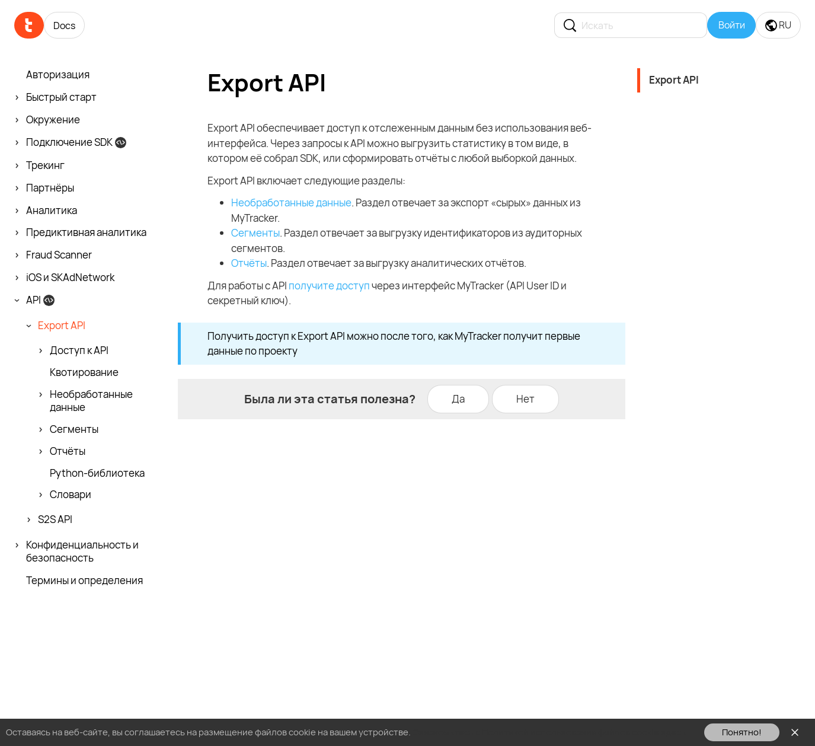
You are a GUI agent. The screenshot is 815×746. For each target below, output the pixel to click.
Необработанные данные (291, 202)
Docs (64, 25)
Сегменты (255, 233)
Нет (525, 399)
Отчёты (249, 263)
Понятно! (742, 732)
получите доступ (329, 285)
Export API (674, 80)
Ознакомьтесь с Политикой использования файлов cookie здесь (549, 732)
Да (458, 399)
